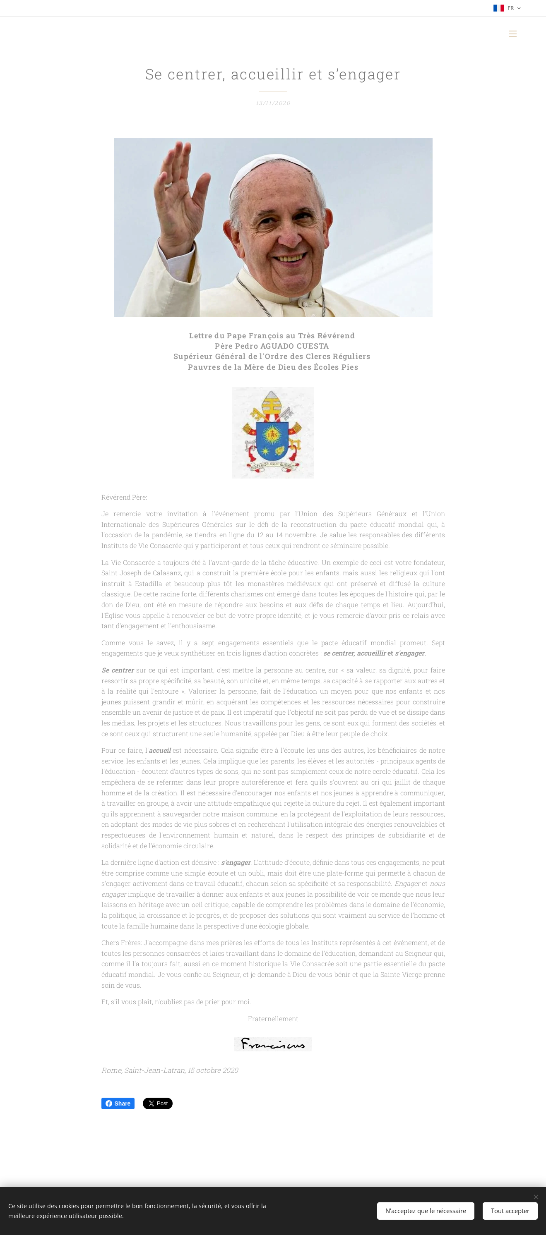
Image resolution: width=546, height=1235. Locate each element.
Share (118, 1103)
